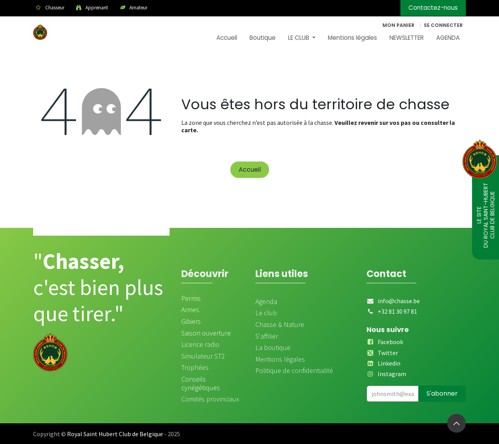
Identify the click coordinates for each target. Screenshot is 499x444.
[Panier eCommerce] (398, 25)
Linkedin (389, 363)
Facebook (390, 342)
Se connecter (443, 25)
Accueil (250, 169)
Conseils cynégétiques (200, 383)
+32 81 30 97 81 (397, 311)
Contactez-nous (433, 8)
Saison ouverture (206, 333)
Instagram (392, 374)
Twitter (388, 353)
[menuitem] (226, 37)
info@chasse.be (399, 301)
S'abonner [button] (442, 393)
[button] (456, 423)
